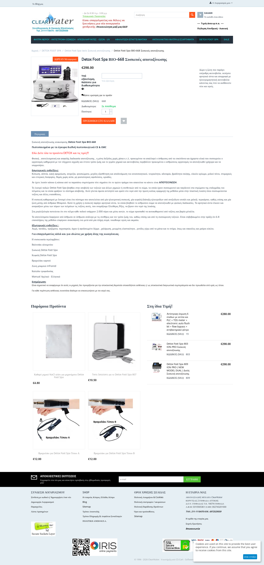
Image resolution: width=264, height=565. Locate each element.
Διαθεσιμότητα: (88, 106)
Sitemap (86, 506)
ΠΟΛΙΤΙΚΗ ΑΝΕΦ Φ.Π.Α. (94, 520)
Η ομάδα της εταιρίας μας (197, 518)
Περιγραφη (40, 134)
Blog (84, 501)
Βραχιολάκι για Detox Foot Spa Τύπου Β (114, 453)
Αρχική (34, 50)
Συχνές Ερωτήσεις (194, 523)
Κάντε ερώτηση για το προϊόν (96, 95)
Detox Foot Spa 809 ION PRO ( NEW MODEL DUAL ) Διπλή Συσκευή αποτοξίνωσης (178, 368)
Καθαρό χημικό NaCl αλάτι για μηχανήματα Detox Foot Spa (59, 376)
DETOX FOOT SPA (208, 39)
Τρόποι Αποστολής (90, 511)
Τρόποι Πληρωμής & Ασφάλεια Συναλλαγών (102, 516)
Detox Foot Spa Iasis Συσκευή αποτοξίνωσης (87, 50)
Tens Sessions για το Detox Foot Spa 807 (114, 374)
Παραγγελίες (36, 506)
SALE (226, 39)
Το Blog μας (37, 3)
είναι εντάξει (250, 556)
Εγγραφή (192, 479)
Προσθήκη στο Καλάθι (98, 121)
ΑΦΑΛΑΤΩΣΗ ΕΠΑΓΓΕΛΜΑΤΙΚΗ (131, 39)
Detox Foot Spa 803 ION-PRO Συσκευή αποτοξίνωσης (177, 347)
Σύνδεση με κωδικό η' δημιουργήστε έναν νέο (51, 497)
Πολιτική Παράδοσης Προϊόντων (148, 506)
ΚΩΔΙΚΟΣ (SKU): (90, 101)
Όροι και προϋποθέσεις (144, 511)
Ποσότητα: (86, 111)
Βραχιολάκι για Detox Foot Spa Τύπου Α (58, 453)
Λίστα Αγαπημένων (39, 511)
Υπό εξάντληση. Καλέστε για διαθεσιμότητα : (90, 82)
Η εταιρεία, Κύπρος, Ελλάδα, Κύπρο (98, 497)
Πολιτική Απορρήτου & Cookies (148, 497)
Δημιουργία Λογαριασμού (42, 501)
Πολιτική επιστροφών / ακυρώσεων (150, 501)
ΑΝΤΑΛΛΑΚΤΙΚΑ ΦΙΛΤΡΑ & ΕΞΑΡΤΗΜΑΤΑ (173, 39)
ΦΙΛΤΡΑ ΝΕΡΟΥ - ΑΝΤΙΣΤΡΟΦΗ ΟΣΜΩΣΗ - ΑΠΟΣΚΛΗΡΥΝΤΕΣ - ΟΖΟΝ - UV (72, 39)
